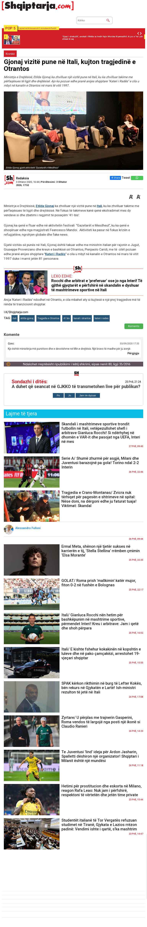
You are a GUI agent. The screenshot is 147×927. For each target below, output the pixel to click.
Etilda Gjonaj (45, 206)
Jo (69, 395)
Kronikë (10, 53)
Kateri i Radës (55, 254)
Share (115, 177)
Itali (99, 206)
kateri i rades (102, 318)
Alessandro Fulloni (28, 528)
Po (58, 395)
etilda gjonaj (26, 318)
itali (14, 318)
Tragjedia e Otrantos (48, 318)
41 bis (66, 318)
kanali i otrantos (82, 318)
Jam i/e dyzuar (87, 395)
